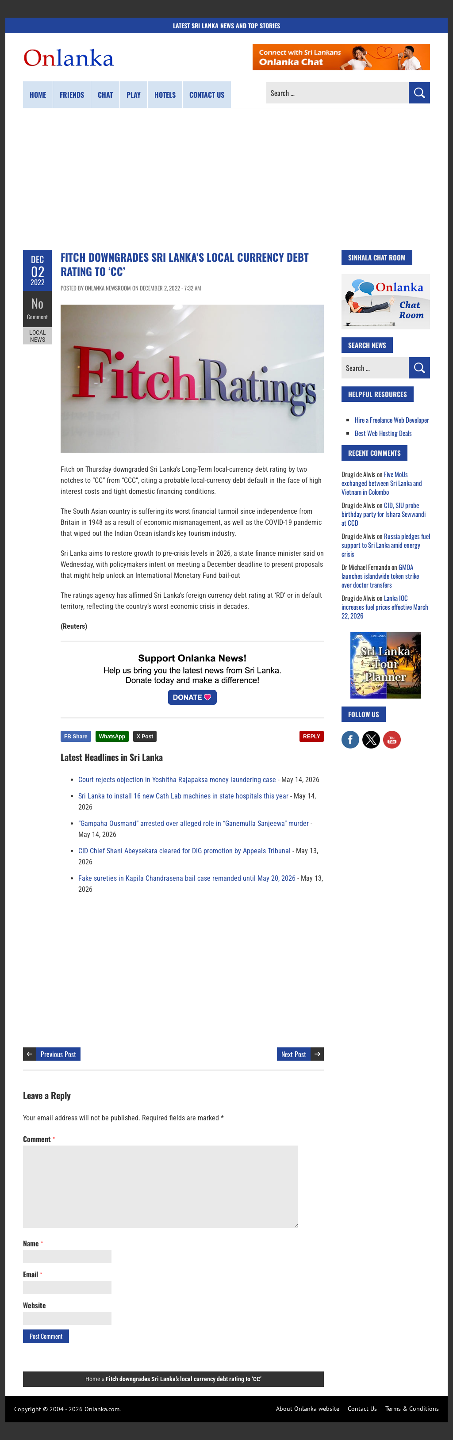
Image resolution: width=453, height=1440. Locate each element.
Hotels (165, 94)
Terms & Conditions (412, 1409)
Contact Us (362, 1409)
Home (38, 94)
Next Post (293, 1054)
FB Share (76, 736)
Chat (105, 94)
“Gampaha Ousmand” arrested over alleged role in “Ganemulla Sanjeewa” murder (193, 823)
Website (34, 1305)
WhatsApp (112, 736)
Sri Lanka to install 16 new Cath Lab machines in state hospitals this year (183, 796)
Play (134, 94)
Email (32, 1274)
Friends (72, 94)
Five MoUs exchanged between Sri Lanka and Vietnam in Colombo (382, 483)
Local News (37, 335)
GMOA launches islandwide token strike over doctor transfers (380, 575)
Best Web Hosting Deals (383, 433)
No (37, 303)
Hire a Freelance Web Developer (392, 419)
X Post (145, 736)
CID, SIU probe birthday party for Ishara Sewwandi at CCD (384, 513)
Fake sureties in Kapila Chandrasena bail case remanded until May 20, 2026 (187, 878)
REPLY (311, 736)
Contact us (206, 94)
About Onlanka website (307, 1409)
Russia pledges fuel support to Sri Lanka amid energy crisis (386, 544)
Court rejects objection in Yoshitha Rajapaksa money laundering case (177, 779)
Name (33, 1243)
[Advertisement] (226, 179)
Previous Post (58, 1054)
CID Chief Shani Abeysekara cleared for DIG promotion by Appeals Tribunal (184, 851)
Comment (37, 316)
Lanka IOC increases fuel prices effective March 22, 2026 (385, 606)
